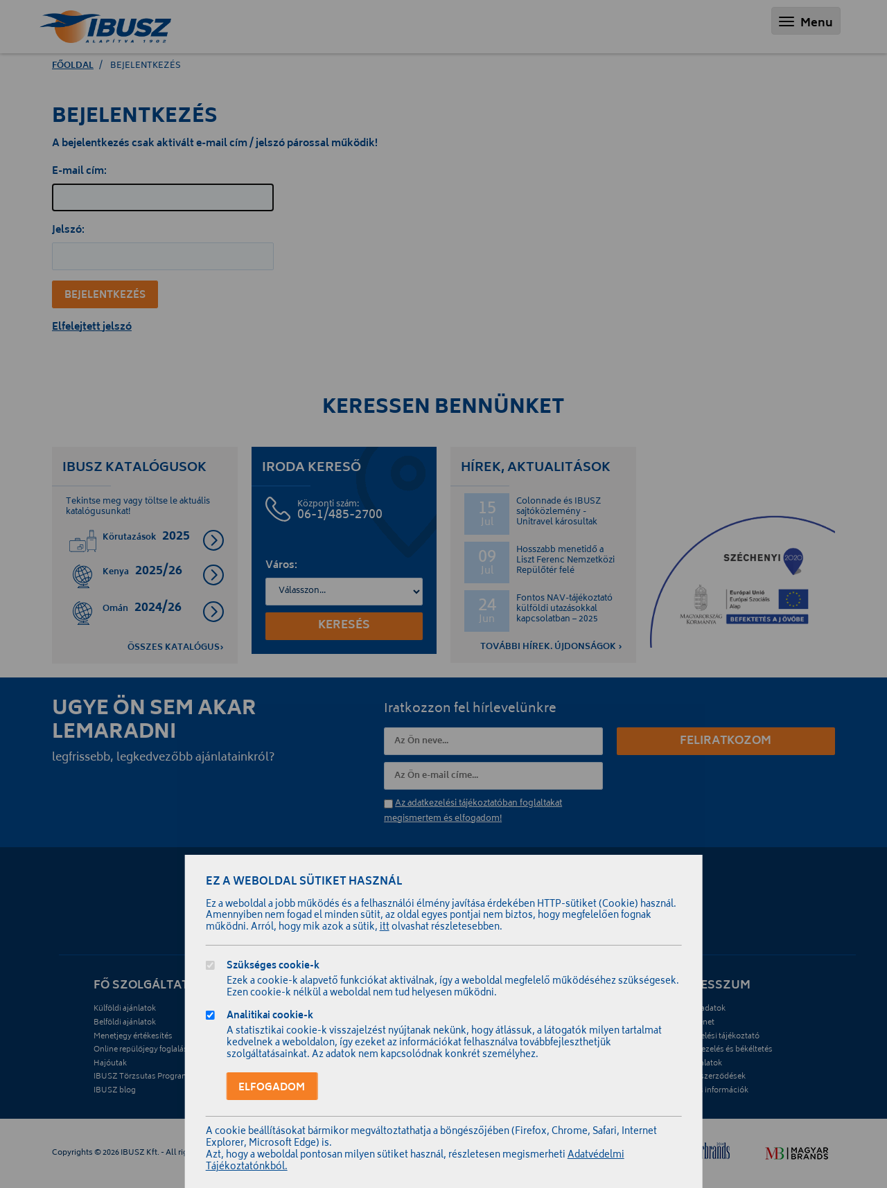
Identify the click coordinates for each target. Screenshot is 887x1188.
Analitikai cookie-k (270, 1017)
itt (384, 928)
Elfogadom (271, 1088)
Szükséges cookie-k (273, 967)
